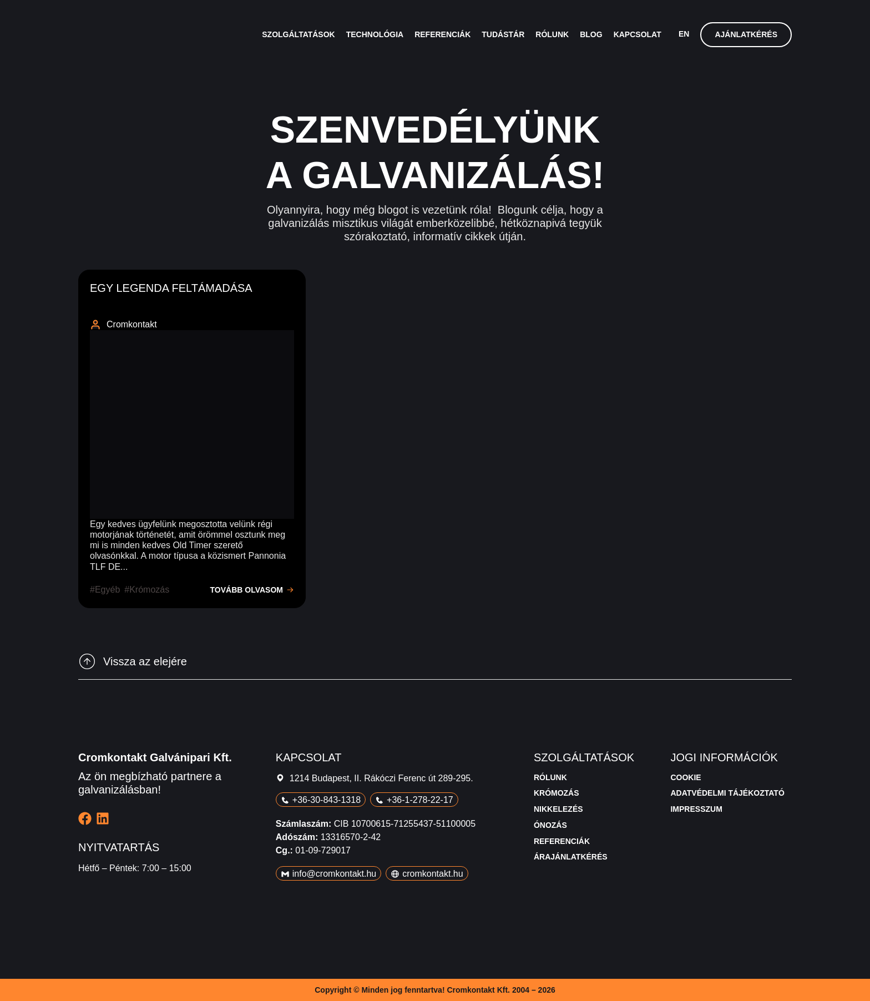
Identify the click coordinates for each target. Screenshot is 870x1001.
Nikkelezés (558, 809)
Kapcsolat (637, 34)
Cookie (685, 777)
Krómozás (556, 792)
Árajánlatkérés (571, 856)
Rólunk (552, 34)
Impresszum (696, 809)
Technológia (374, 34)
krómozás (149, 589)
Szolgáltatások (298, 34)
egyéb (107, 589)
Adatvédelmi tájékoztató (727, 792)
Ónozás (550, 825)
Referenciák (442, 34)
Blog (591, 34)
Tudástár (503, 34)
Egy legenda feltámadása (171, 288)
